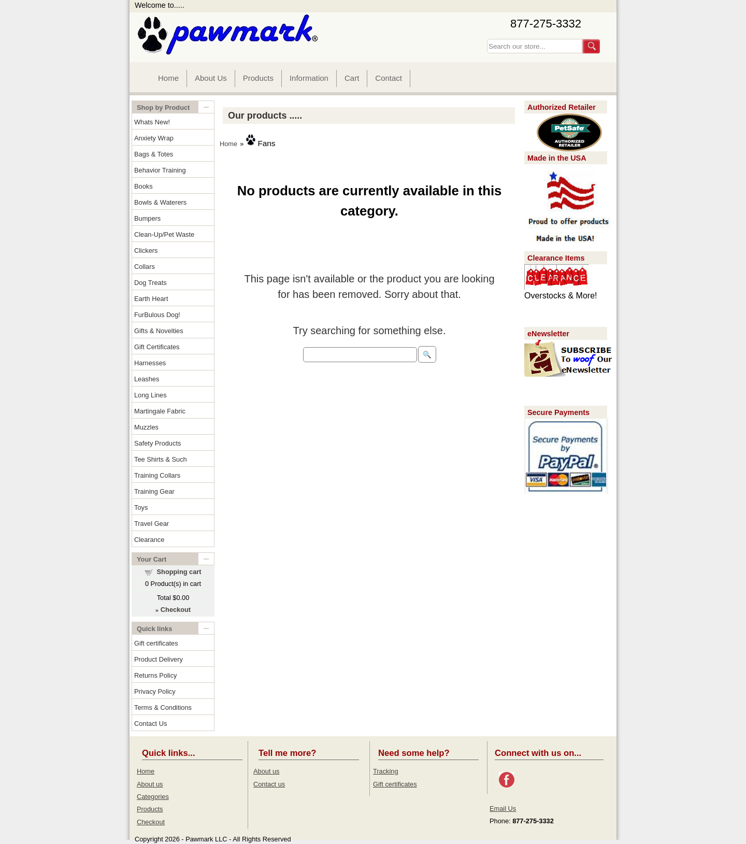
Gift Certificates (156, 347)
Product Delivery (158, 659)
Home (168, 78)
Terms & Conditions (163, 707)
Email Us (503, 808)
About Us (211, 78)
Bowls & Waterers (160, 202)
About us (150, 784)
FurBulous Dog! (157, 315)
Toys (141, 507)
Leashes (146, 379)
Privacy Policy (155, 691)
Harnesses (150, 363)
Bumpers (147, 218)
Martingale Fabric (159, 411)
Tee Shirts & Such (160, 459)
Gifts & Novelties (158, 331)
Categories (153, 796)
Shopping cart (179, 572)
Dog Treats (150, 283)
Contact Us (150, 723)
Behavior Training (160, 170)
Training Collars (157, 475)
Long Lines (150, 395)
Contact (388, 78)
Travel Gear (151, 523)
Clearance (149, 539)
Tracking (385, 771)
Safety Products (157, 443)
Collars (144, 266)
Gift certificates (156, 643)
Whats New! (152, 122)
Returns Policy (155, 675)
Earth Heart (151, 299)
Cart (352, 78)
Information (309, 78)
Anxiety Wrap (154, 138)
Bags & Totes (153, 154)
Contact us (269, 784)
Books (143, 186)
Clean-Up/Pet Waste (164, 234)
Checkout (151, 822)
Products (258, 78)
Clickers (146, 250)
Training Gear (154, 491)
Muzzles (146, 427)
